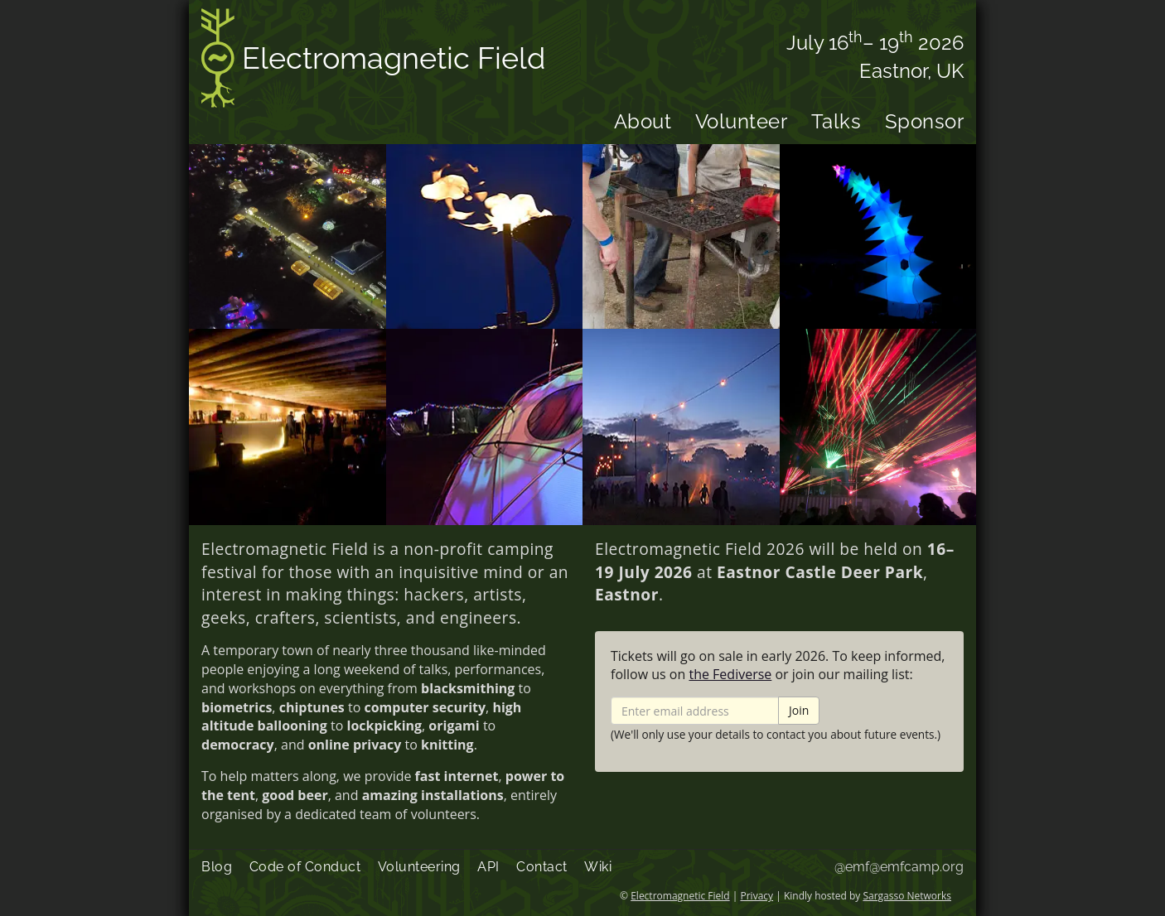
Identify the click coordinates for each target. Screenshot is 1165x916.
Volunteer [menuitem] (741, 121)
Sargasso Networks (907, 896)
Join (799, 710)
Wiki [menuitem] (598, 867)
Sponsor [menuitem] (924, 121)
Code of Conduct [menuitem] (305, 867)
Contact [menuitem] (542, 867)
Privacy (757, 896)
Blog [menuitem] (216, 867)
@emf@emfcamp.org (899, 867)
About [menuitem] (643, 121)
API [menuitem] (488, 867)
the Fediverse (730, 674)
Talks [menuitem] (836, 121)
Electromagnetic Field (373, 61)
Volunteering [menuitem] (419, 867)
